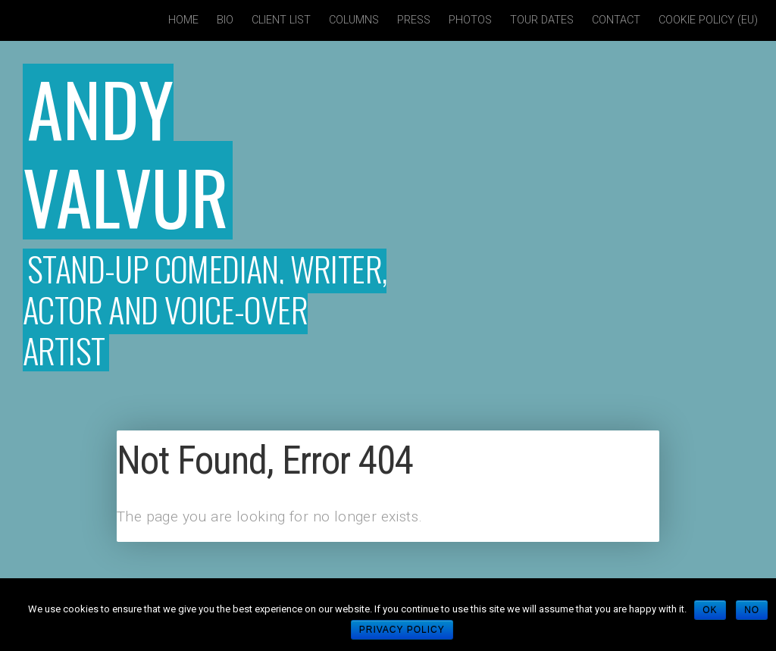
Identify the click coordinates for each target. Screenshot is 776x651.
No (751, 610)
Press (413, 20)
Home (183, 20)
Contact (616, 20)
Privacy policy (402, 629)
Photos (470, 20)
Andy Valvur (126, 151)
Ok (709, 610)
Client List (281, 20)
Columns (354, 20)
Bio (225, 20)
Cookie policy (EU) (708, 20)
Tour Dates (542, 20)
